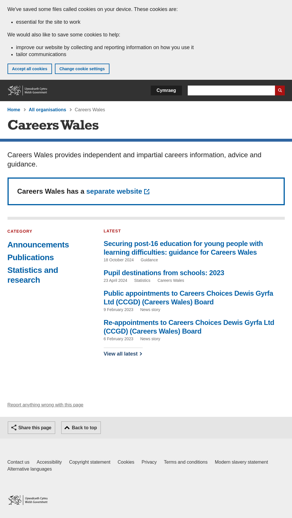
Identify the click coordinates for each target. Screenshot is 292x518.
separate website (114, 191)
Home (14, 109)
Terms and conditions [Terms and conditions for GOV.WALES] (186, 462)
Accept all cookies (29, 68)
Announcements (38, 244)
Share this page (34, 427)
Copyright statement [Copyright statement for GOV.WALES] (89, 462)
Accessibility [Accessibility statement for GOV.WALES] (49, 462)
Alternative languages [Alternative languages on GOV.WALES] (30, 469)
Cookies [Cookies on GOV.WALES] (126, 462)
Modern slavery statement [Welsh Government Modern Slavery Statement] (241, 462)
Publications (31, 257)
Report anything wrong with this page (45, 404)
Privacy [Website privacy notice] (149, 462)
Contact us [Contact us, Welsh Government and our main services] (18, 462)
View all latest (121, 354)
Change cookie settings (82, 68)
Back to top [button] (84, 427)
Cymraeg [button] (166, 90)
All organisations (47, 109)
